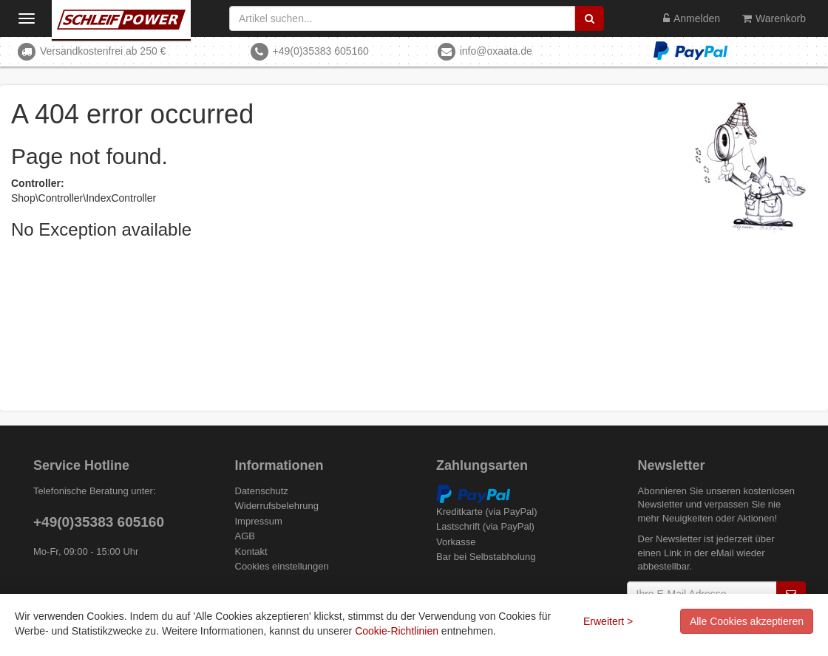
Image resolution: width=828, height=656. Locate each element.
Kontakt (251, 551)
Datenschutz (261, 490)
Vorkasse (455, 541)
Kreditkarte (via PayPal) (486, 511)
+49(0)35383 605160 (320, 51)
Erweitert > (608, 621)
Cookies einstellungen (282, 566)
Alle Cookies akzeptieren (747, 621)
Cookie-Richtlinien (396, 631)
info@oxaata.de (496, 51)
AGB (245, 535)
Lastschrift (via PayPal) (485, 526)
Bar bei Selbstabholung (485, 556)
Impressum (258, 521)
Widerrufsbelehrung (277, 505)
